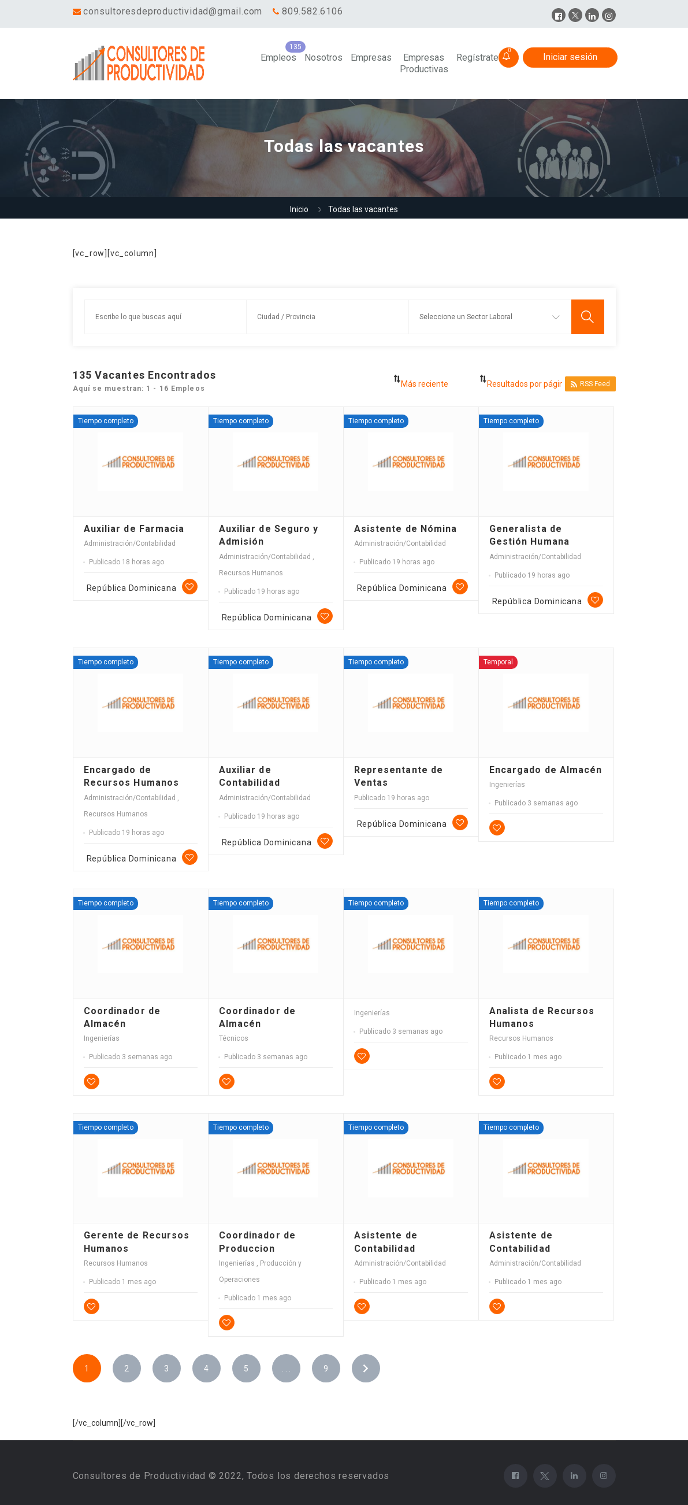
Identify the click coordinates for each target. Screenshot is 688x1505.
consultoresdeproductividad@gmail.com (172, 11)
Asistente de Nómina (406, 528)
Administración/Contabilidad (130, 543)
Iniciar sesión (570, 56)
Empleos (278, 57)
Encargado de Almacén (546, 769)
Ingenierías (507, 785)
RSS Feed (590, 384)
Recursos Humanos (251, 573)
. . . (286, 1368)
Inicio (299, 209)
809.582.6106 (312, 11)
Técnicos (233, 1038)
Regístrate (477, 57)
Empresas (371, 57)
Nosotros (323, 57)
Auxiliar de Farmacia (134, 528)
